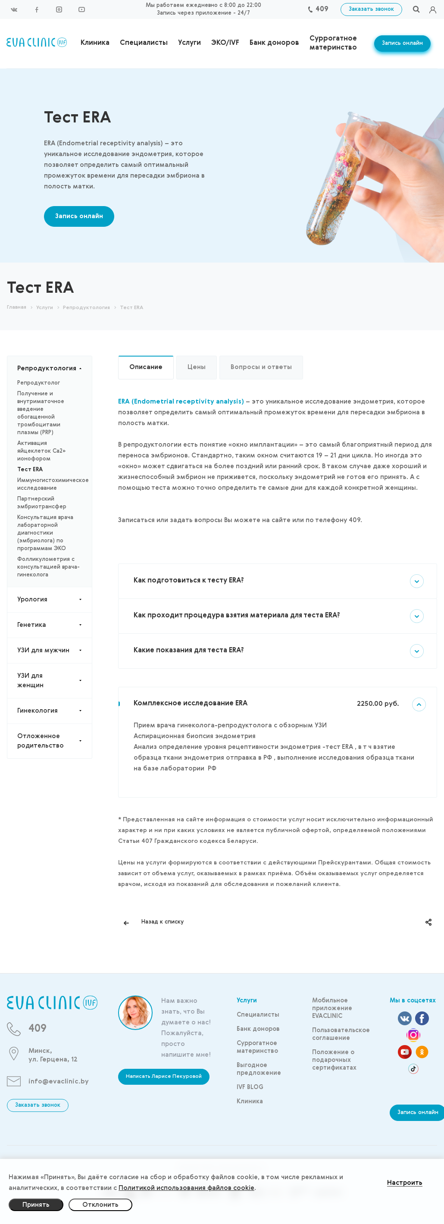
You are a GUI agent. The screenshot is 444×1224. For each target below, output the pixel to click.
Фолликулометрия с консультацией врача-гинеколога (48, 567)
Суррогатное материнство (333, 43)
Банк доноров (274, 43)
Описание (146, 367)
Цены (197, 367)
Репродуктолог (38, 383)
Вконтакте (14, 9)
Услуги (189, 43)
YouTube (81, 9)
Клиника (95, 43)
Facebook (36, 9)
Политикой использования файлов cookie (186, 1188)
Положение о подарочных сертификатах (334, 1060)
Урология (54, 599)
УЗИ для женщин (54, 681)
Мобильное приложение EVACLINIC (332, 1008)
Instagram (59, 9)
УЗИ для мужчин (54, 650)
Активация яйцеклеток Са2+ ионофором (41, 451)
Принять (36, 1205)
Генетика (54, 625)
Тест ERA (30, 470)
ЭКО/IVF (225, 43)
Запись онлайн (402, 43)
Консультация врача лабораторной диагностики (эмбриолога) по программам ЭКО (45, 533)
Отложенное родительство (54, 741)
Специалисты (144, 43)
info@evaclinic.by (58, 1081)
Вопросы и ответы (261, 367)
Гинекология (54, 710)
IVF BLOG (250, 1087)
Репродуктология (54, 368)
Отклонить (100, 1205)
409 (322, 9)
